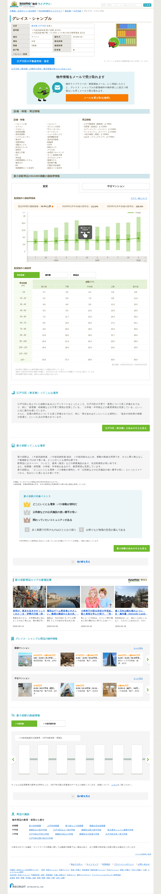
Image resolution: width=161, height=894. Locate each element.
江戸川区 (77, 11)
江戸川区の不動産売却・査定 (33, 61)
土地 (145, 870)
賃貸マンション (52, 870)
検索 (149, 5)
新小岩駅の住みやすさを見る (132, 548)
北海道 (12, 878)
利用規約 (106, 864)
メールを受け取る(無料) (97, 97)
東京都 (68, 11)
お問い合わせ (144, 864)
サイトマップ (92, 864)
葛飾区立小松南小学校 (89, 834)
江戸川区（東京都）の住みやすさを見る (126, 428)
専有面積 (20, 275)
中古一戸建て (137, 870)
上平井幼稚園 (53, 826)
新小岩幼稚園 (35, 826)
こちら (114, 785)
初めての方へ (77, 864)
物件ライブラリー (84, 875)
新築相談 (49, 875)
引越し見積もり (60, 875)
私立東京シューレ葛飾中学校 (120, 830)
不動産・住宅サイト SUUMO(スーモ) (24, 870)
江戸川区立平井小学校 (39, 834)
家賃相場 (85, 870)
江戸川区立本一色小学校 (116, 834)
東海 (39, 878)
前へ (13, 759)
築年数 (48, 275)
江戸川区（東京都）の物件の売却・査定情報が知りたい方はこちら (41, 69)
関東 (22, 878)
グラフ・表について (139, 198)
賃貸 (43, 870)
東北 (18, 878)
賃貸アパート (64, 870)
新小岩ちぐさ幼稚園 (74, 826)
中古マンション (113, 870)
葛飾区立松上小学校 (64, 834)
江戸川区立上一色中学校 (64, 830)
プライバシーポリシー (124, 864)
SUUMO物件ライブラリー (50, 11)
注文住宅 (13, 875)
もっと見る (138, 648)
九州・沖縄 (60, 878)
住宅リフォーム (24, 875)
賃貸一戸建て (76, 870)
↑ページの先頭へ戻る (143, 854)
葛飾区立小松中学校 (38, 830)
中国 (53, 878)
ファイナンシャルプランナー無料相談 (106, 875)
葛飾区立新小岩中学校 (91, 830)
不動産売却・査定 (38, 875)
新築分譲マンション (98, 870)
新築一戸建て (125, 870)
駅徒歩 (76, 275)
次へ (147, 759)
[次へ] (147, 659)
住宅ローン (71, 875)
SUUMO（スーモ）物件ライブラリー (31, 4)
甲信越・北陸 (31, 878)
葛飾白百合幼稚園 (97, 826)
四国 (48, 878)
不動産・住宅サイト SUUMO (23, 11)
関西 (43, 878)
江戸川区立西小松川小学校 (41, 838)
